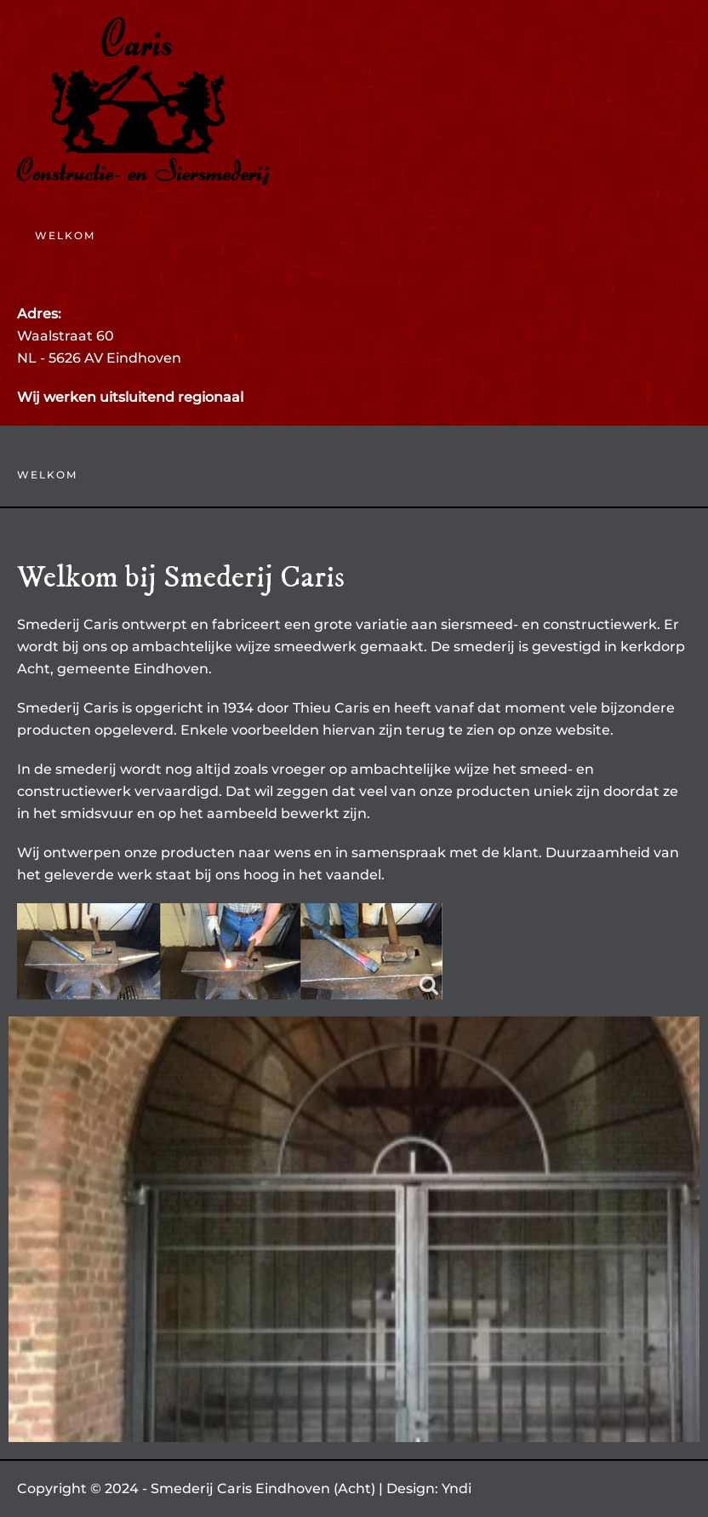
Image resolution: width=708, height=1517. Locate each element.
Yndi (456, 1488)
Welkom (65, 235)
